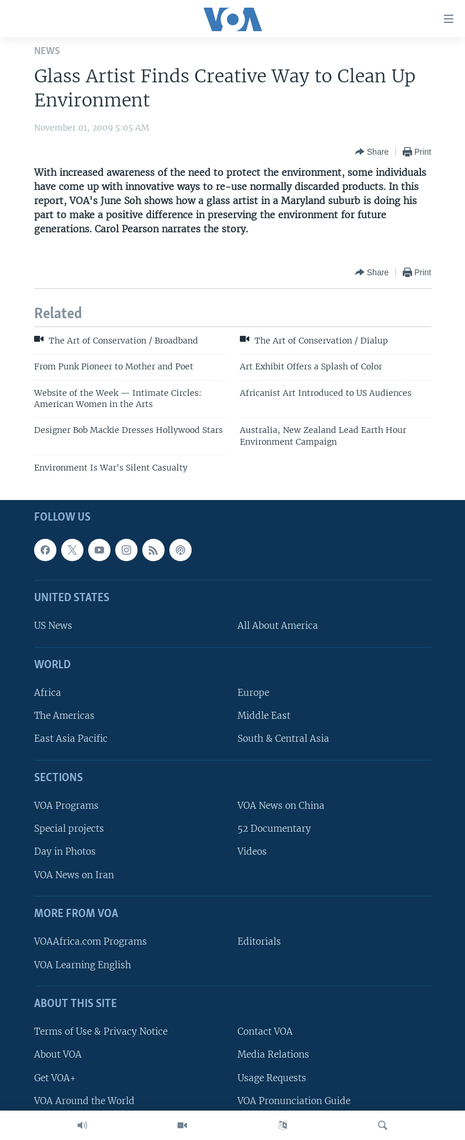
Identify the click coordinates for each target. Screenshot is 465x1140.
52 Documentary (274, 828)
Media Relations (273, 1054)
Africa (47, 692)
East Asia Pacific (71, 738)
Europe (253, 692)
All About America (277, 625)
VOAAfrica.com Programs (90, 941)
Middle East (263, 715)
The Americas (64, 715)
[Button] (372, 152)
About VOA (58, 1054)
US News (53, 625)
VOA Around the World (84, 1100)
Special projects (69, 828)
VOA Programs (66, 805)
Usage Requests (271, 1077)
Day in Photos (65, 851)
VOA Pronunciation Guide (293, 1100)
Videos (252, 851)
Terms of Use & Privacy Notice (101, 1031)
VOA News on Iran (74, 874)
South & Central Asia (283, 738)
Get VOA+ (55, 1077)
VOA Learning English (82, 964)
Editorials (259, 941)
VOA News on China (281, 805)
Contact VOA (265, 1031)
